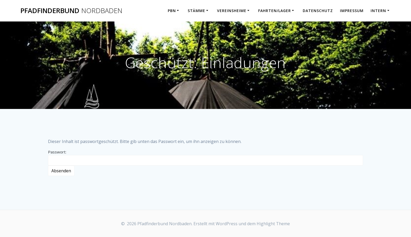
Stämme (196, 10)
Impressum (352, 10)
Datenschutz (318, 10)
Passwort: (205, 157)
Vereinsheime (231, 10)
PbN (172, 10)
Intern (378, 10)
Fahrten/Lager (274, 10)
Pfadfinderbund (71, 10)
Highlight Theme (273, 224)
